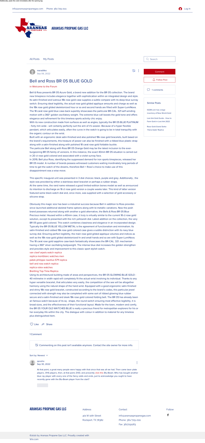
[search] (159, 59)
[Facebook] (167, 414)
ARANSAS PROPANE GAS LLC (69, 28)
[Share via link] (46, 324)
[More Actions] (137, 71)
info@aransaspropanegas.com (27, 8)
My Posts (48, 59)
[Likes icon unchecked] (32, 324)
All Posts (35, 59)
